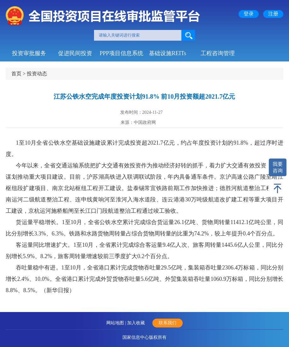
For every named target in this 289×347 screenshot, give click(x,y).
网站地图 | (116, 323)
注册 (273, 13)
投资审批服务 (29, 53)
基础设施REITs (167, 53)
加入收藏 (136, 323)
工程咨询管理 (218, 53)
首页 (16, 73)
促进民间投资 (75, 53)
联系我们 (167, 323)
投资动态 (37, 73)
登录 (249, 13)
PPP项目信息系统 (121, 53)
